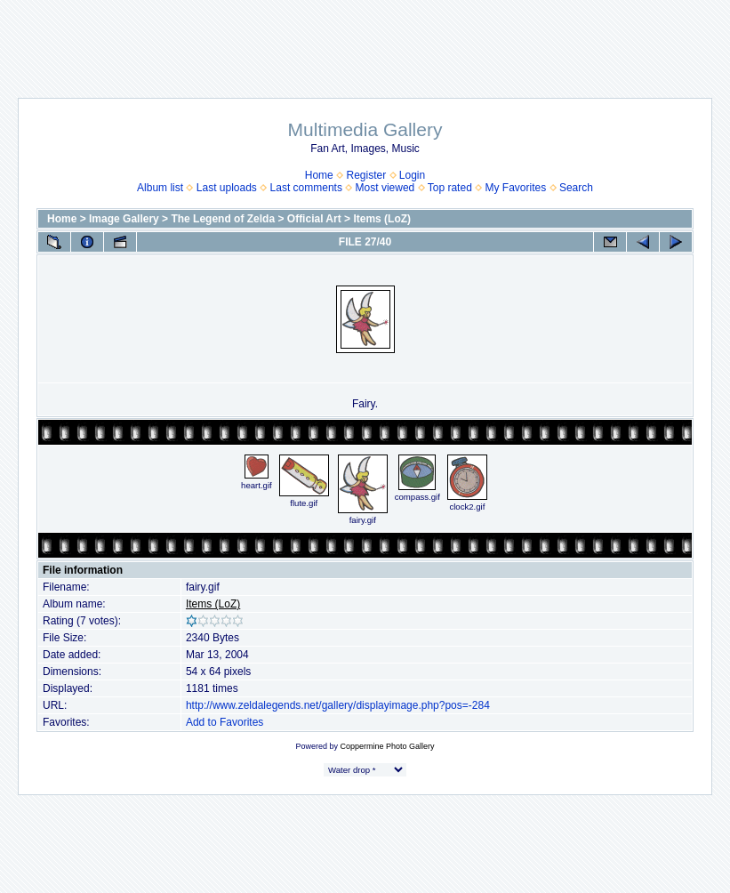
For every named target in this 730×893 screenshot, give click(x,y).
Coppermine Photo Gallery (387, 746)
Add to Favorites (224, 722)
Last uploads (227, 187)
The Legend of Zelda (223, 219)
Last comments (306, 187)
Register (366, 175)
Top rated (450, 187)
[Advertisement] (365, 40)
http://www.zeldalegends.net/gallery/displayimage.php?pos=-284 (338, 705)
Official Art (314, 219)
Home (319, 175)
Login (412, 175)
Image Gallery (124, 219)
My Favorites (516, 187)
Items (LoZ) (382, 219)
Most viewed (385, 187)
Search (576, 187)
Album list (160, 187)
